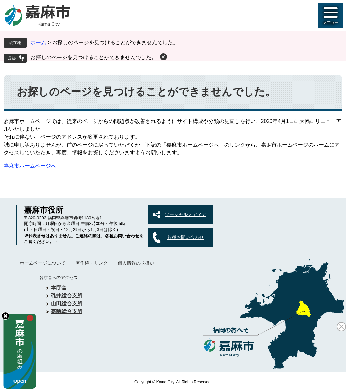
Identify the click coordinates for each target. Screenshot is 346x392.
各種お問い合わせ (185, 237)
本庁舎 (59, 287)
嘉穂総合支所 (66, 311)
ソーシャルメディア (185, 214)
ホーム (38, 42)
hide (5, 316)
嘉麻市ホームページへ (30, 166)
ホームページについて (43, 262)
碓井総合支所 (66, 295)
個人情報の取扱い (136, 262)
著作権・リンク (92, 262)
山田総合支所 (66, 303)
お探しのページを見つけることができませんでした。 (94, 57)
